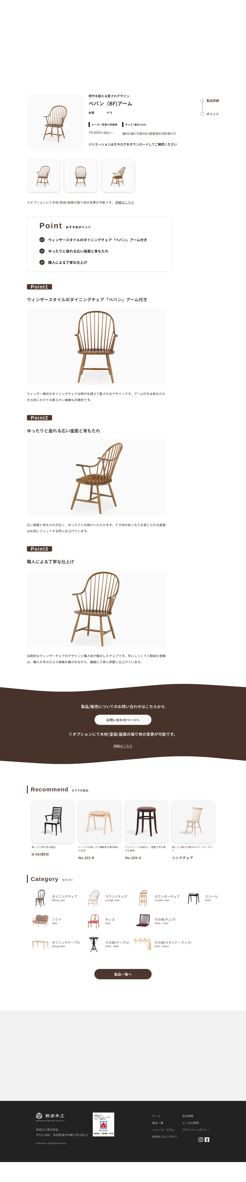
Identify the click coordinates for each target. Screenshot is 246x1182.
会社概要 (205, 12)
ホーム (30, 23)
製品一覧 (136, 12)
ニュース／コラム (163, 1130)
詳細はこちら (124, 202)
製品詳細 (44, 23)
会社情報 (187, 1116)
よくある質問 (190, 1123)
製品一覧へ (123, 976)
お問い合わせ (226, 12)
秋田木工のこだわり (178, 12)
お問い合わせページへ (123, 722)
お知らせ (154, 12)
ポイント (212, 114)
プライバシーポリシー (196, 1130)
